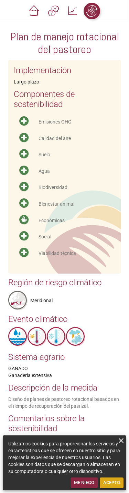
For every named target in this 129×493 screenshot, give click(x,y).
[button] (34, 11)
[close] (121, 440)
